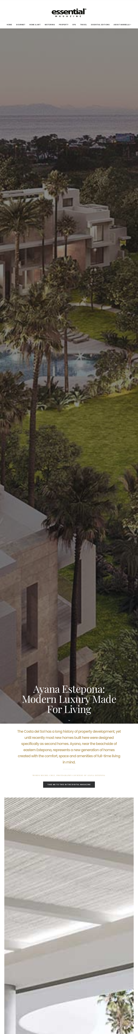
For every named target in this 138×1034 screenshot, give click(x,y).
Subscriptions (21, 965)
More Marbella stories (95, 652)
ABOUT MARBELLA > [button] (122, 24)
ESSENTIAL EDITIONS (100, 24)
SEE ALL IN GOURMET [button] (69, 918)
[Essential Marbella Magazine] (69, 10)
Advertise (19, 969)
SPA (74, 24)
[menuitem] (10, 24)
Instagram (50, 965)
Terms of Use (83, 961)
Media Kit (19, 961)
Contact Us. (105, 1017)
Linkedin (50, 969)
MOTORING (50, 24)
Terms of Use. (93, 1017)
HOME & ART (35, 24)
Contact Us (20, 973)
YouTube (49, 978)
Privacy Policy (84, 965)
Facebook (50, 961)
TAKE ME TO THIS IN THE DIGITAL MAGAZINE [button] (69, 157)
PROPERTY (63, 24)
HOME (9, 24)
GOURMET (20, 24)
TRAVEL (83, 24)
